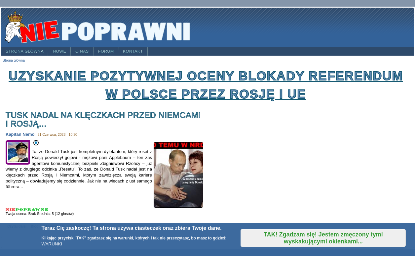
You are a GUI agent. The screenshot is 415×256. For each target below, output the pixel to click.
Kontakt (133, 51)
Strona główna (25, 51)
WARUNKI (52, 243)
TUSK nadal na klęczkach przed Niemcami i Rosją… (103, 119)
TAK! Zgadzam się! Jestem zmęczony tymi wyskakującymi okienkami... (323, 238)
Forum (106, 51)
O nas (82, 51)
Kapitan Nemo (20, 134)
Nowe (59, 51)
